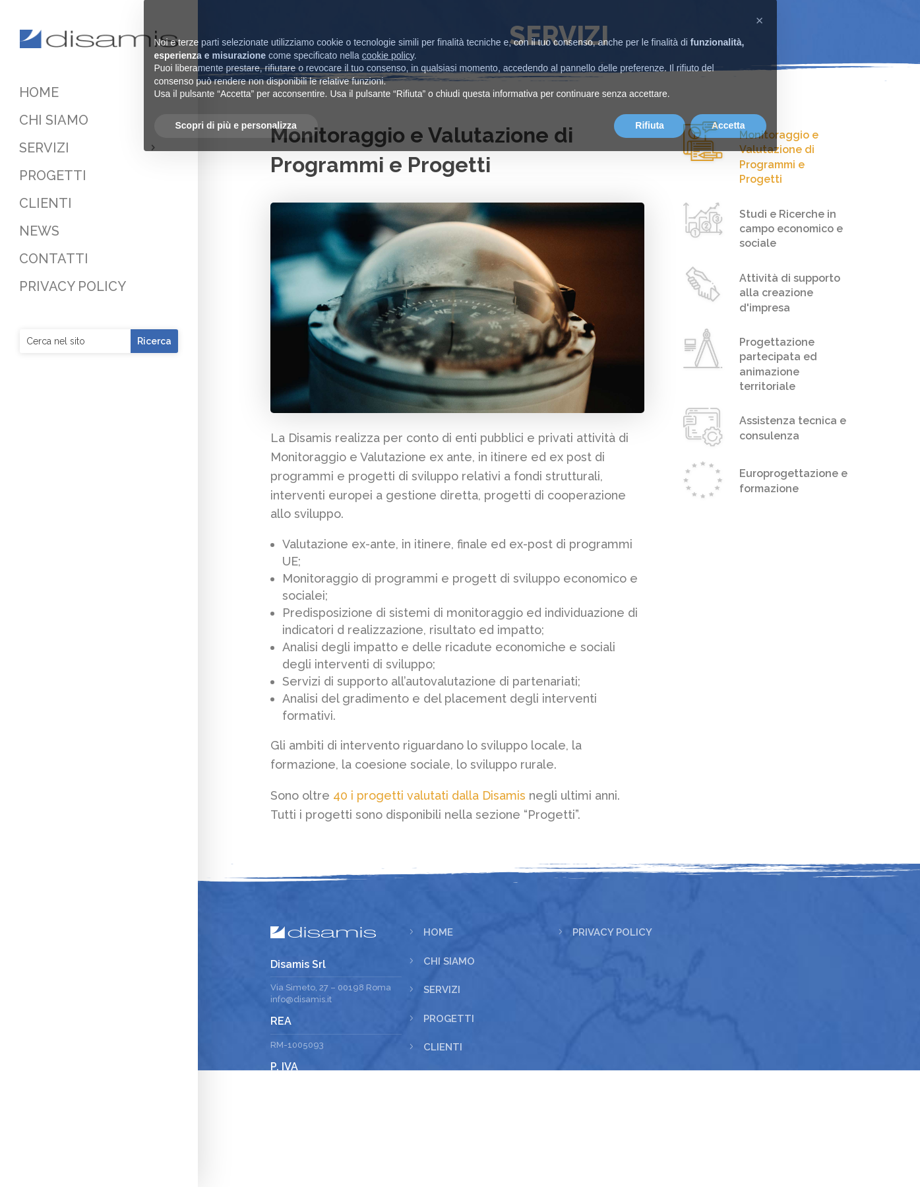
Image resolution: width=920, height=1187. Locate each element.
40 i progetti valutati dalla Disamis (379, 847)
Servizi (441, 1074)
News (438, 1161)
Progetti (448, 1103)
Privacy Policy (612, 1017)
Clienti (442, 1132)
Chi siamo (449, 1046)
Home (438, 1017)
